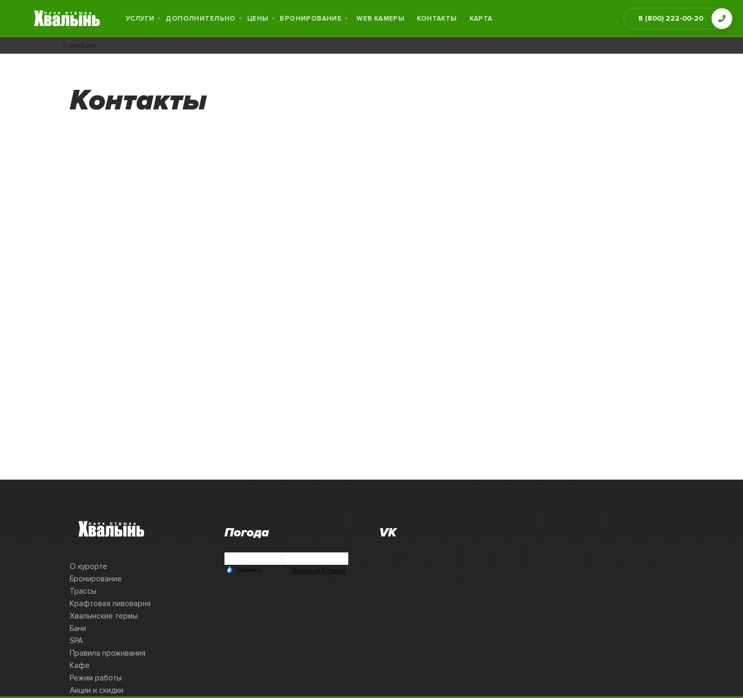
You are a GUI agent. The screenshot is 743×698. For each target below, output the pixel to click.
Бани (78, 628)
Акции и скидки (96, 690)
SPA (76, 640)
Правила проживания (108, 653)
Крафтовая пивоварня (110, 603)
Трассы (83, 591)
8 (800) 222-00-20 (670, 18)
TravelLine (79, 45)
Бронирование (96, 578)
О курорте (88, 566)
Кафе (80, 665)
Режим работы (96, 678)
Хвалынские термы (104, 616)
